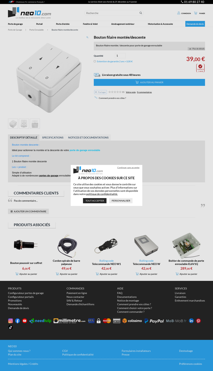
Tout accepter (94, 200)
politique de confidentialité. (102, 194)
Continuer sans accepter (128, 167)
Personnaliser (121, 200)
